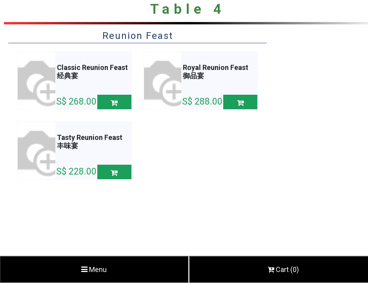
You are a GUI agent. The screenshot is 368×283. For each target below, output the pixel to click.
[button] (114, 102)
